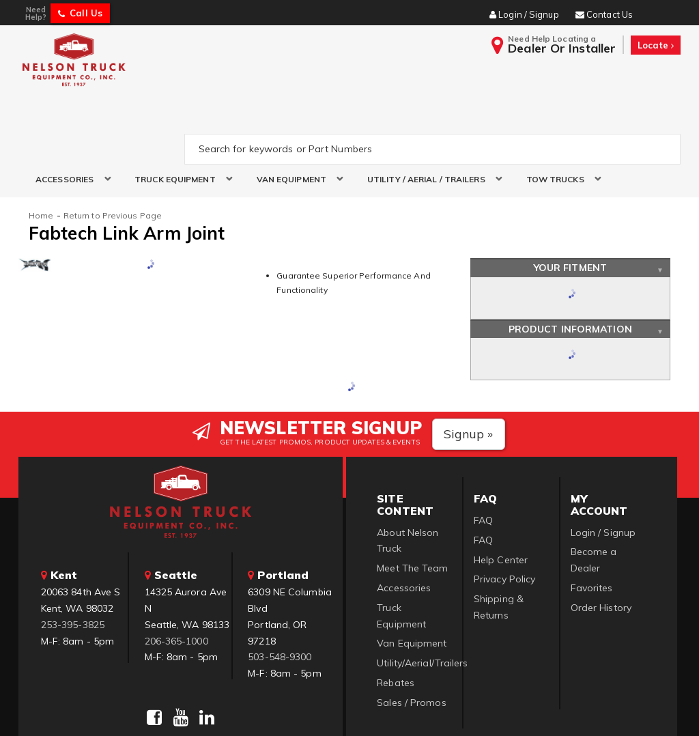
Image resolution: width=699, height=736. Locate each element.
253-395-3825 (72, 560)
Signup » (469, 370)
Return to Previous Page (112, 151)
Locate (656, 45)
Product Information (570, 264)
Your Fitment (570, 203)
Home (41, 151)
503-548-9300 (279, 592)
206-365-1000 (176, 576)
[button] (67, 115)
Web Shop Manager (515, 709)
